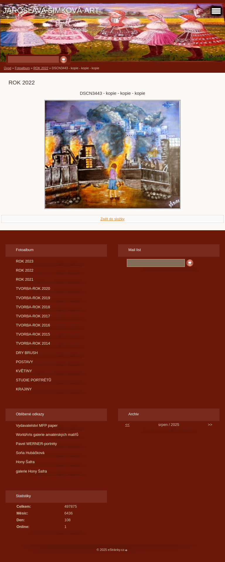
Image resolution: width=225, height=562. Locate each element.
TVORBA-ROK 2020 (33, 288)
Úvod (7, 68)
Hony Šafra (25, 462)
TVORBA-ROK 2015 (33, 334)
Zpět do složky (112, 219)
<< (127, 424)
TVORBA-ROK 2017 (33, 316)
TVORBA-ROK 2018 (33, 307)
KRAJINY (24, 389)
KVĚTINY (24, 371)
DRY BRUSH (27, 353)
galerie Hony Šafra (31, 471)
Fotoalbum (22, 68)
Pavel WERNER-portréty (36, 443)
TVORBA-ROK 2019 (33, 298)
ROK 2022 (40, 68)
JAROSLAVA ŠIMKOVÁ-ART (51, 10)
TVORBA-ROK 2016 (33, 325)
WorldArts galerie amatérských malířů (47, 434)
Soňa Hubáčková (30, 453)
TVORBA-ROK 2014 (33, 343)
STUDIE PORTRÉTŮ (33, 380)
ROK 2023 (24, 261)
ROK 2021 (24, 279)
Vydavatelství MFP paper (36, 425)
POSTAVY (24, 362)
